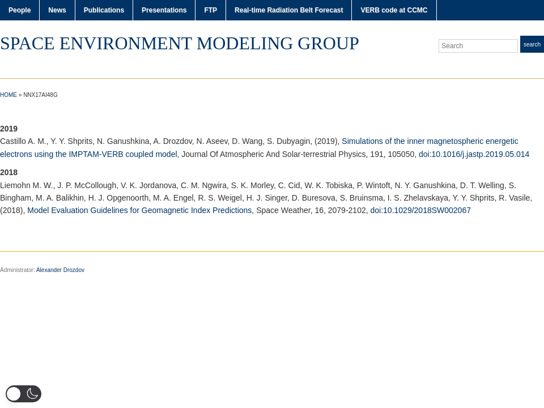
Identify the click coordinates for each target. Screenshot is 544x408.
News (57, 10)
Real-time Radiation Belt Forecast (289, 10)
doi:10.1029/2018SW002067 (421, 210)
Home (8, 95)
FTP (210, 10)
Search (532, 44)
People (19, 10)
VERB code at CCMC (393, 10)
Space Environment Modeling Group (179, 43)
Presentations (164, 10)
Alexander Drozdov (60, 270)
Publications (104, 10)
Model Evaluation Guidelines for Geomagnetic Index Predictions (139, 210)
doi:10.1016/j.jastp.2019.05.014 (474, 154)
